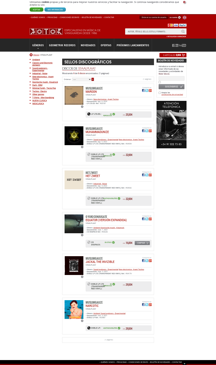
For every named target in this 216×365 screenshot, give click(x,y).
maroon (91, 91)
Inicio (31, 54)
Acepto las (172, 93)
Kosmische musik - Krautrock (112, 227)
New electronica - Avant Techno (106, 99)
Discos (36, 55)
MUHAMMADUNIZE (97, 132)
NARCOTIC (92, 306)
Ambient (97, 227)
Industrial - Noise (100, 183)
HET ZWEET (93, 176)
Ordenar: (67, 79)
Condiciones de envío (138, 362)
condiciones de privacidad (172, 94)
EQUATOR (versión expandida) (106, 220)
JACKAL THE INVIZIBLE (100, 262)
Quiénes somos (38, 17)
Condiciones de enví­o (69, 17)
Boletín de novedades (92, 17)
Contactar (109, 17)
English (185, 17)
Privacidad (52, 17)
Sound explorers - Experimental (105, 139)
